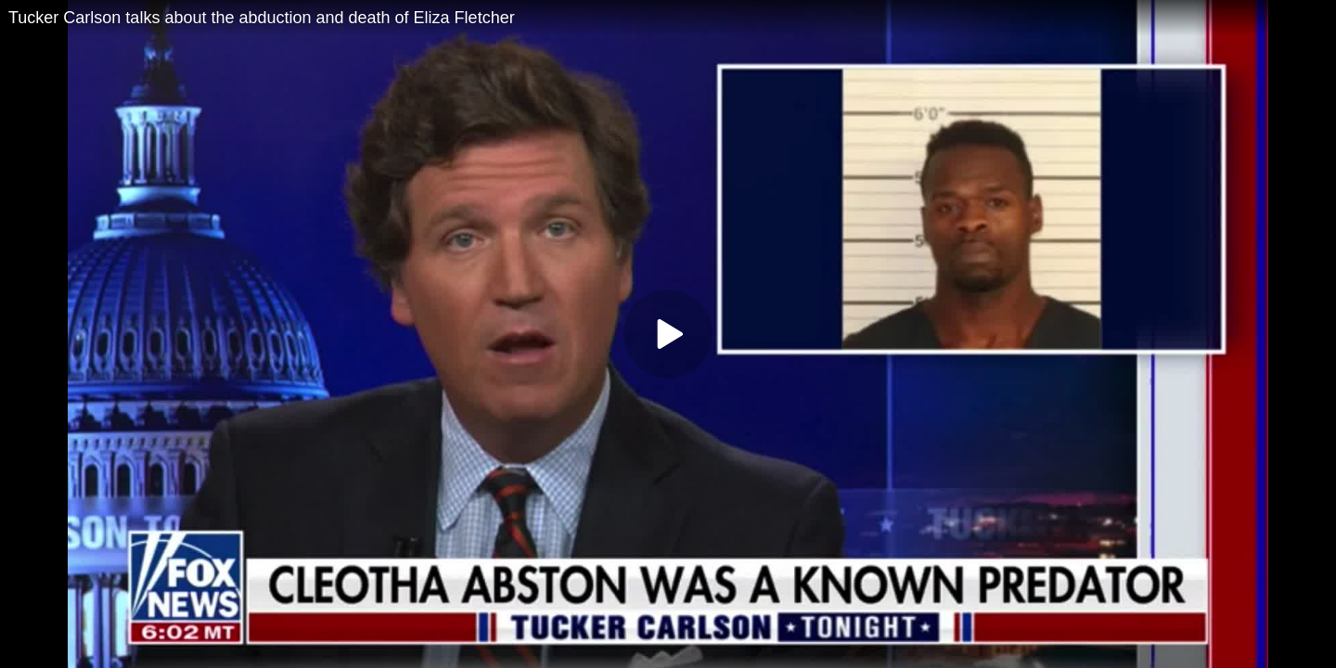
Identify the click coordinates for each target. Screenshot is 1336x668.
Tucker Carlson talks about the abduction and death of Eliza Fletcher (261, 17)
